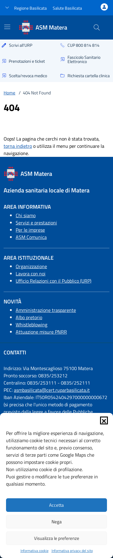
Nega (57, 521)
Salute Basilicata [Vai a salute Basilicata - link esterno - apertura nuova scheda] (67, 8)
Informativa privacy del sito (72, 550)
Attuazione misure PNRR (41, 331)
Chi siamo (26, 215)
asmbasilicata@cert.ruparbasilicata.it (52, 390)
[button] (104, 420)
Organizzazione (31, 266)
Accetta (56, 505)
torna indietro (18, 146)
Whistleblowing (31, 324)
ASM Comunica (31, 237)
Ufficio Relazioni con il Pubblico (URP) (53, 280)
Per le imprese (30, 229)
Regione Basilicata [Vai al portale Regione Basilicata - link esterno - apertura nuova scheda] (30, 8)
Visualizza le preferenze (56, 538)
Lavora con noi (31, 273)
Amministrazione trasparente (46, 310)
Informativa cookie (34, 550)
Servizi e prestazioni (36, 222)
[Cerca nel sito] (96, 27)
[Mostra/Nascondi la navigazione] (7, 26)
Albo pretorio (29, 317)
